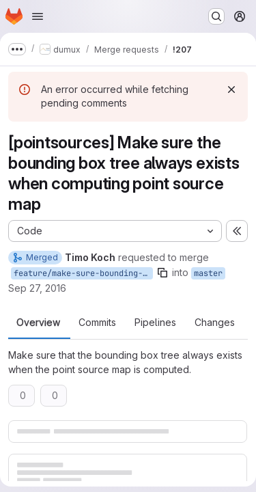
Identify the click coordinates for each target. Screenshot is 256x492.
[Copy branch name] (162, 272)
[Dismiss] (231, 89)
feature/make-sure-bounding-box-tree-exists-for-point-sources (83, 273)
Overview (38, 322)
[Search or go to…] (216, 16)
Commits (97, 322)
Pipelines (155, 322)
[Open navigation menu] (37, 16)
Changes (215, 322)
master (208, 273)
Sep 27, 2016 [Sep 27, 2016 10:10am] (37, 288)
